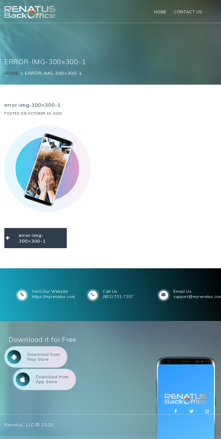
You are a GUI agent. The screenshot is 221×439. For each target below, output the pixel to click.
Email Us (183, 291)
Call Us (110, 291)
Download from (33, 357)
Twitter (191, 411)
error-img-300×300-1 (32, 238)
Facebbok (176, 411)
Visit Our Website (50, 291)
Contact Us (188, 11)
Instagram (207, 411)
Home (160, 11)
